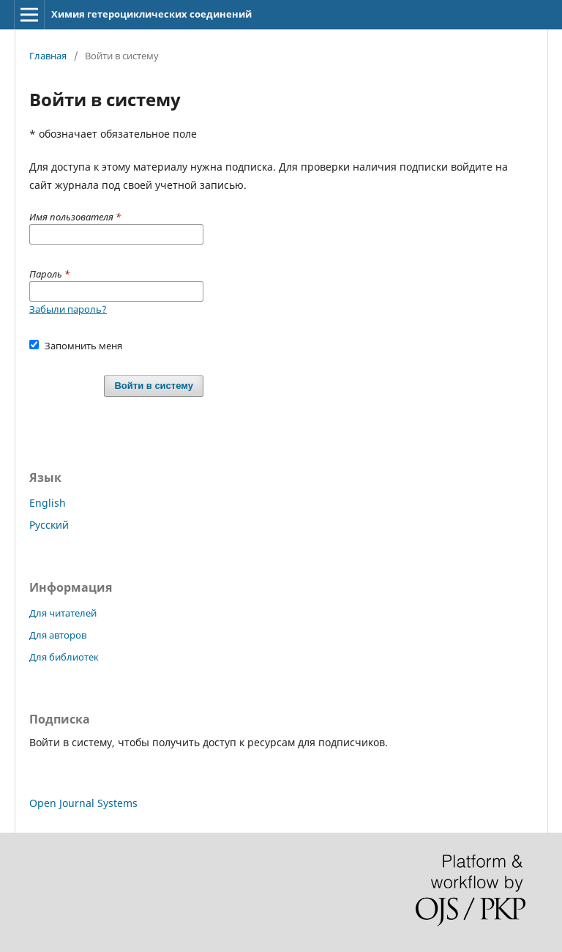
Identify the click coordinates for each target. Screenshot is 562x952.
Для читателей (63, 613)
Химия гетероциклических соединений (151, 14)
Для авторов (57, 635)
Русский (49, 525)
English (47, 503)
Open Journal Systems (83, 803)
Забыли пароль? (68, 309)
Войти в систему (153, 385)
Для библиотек (64, 656)
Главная (48, 55)
